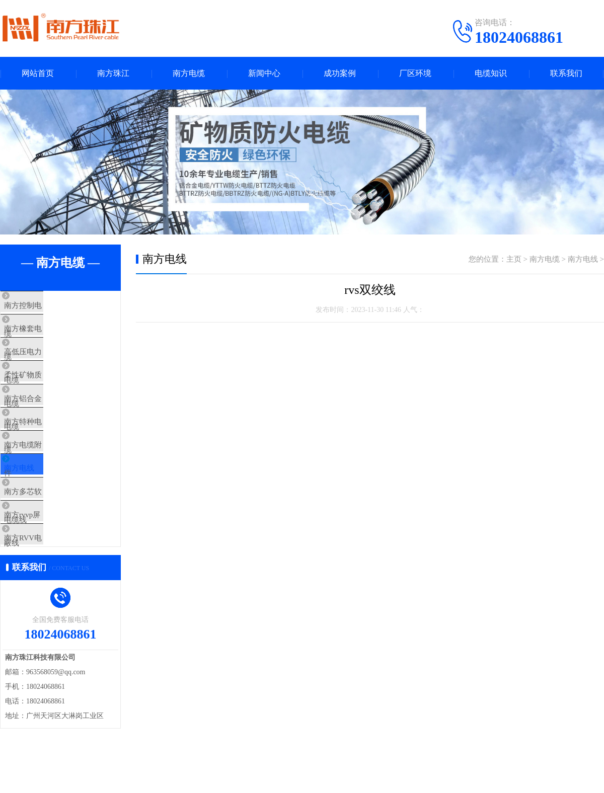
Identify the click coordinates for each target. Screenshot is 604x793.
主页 (513, 259)
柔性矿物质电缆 (50, 395)
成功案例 (340, 73)
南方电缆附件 (46, 484)
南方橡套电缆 (46, 336)
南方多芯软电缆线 (54, 543)
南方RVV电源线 (50, 603)
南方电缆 (189, 73)
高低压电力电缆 (50, 365)
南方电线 (39, 514)
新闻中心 (264, 73)
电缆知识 (491, 73)
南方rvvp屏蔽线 (50, 573)
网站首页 (38, 73)
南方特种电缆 (46, 454)
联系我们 (566, 73)
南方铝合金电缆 (50, 425)
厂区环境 (415, 73)
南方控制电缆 (46, 306)
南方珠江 (113, 73)
